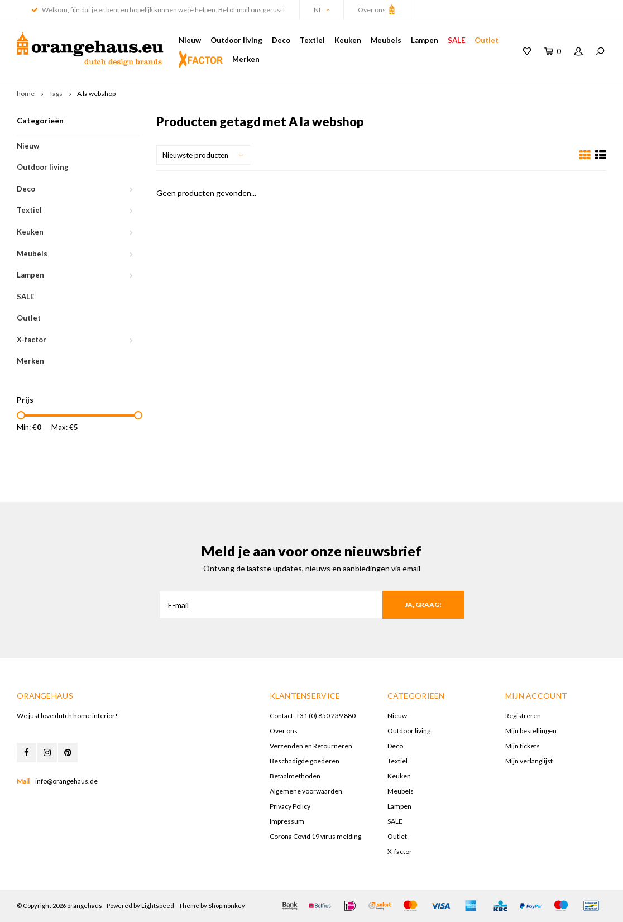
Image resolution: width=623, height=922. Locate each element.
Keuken (347, 40)
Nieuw (190, 40)
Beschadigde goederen (304, 761)
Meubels (386, 40)
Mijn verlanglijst (529, 761)
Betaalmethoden (295, 776)
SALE (456, 40)
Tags (56, 93)
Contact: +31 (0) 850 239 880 (313, 715)
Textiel (312, 40)
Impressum (287, 821)
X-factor (31, 339)
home (26, 93)
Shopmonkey (226, 905)
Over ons (377, 9)
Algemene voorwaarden (306, 791)
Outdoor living (236, 40)
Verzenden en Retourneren (311, 746)
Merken (246, 59)
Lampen (424, 40)
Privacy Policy (290, 806)
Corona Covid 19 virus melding (315, 836)
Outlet (487, 40)
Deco (281, 40)
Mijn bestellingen (531, 731)
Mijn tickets (522, 746)
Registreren (523, 715)
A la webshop (96, 93)
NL (321, 10)
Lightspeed (157, 905)
